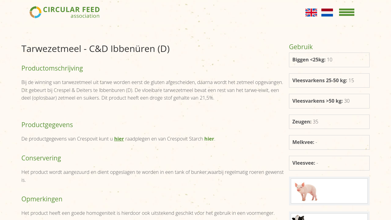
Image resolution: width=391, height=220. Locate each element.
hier (209, 138)
